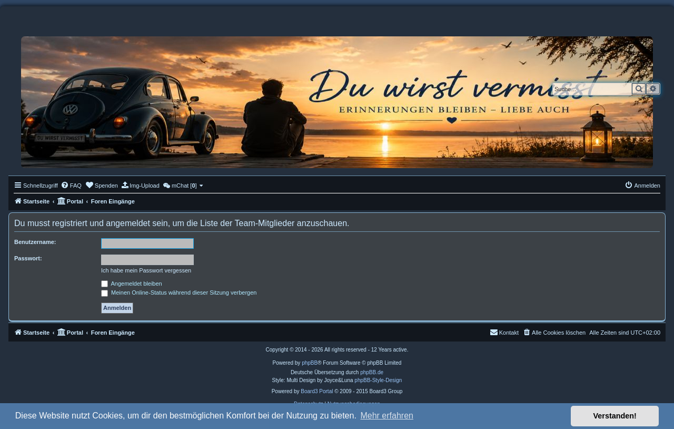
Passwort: (28, 258)
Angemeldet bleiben (131, 283)
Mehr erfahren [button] (386, 415)
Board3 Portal (317, 391)
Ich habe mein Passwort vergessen (146, 270)
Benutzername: (35, 242)
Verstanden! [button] (615, 416)
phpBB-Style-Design (378, 380)
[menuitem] (71, 185)
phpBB (310, 363)
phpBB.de (371, 372)
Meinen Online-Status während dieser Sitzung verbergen (178, 292)
